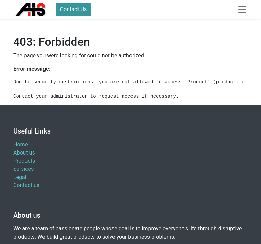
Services (23, 169)
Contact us (26, 185)
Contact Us (73, 9)
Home (20, 144)
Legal (20, 177)
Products (24, 161)
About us (24, 152)
